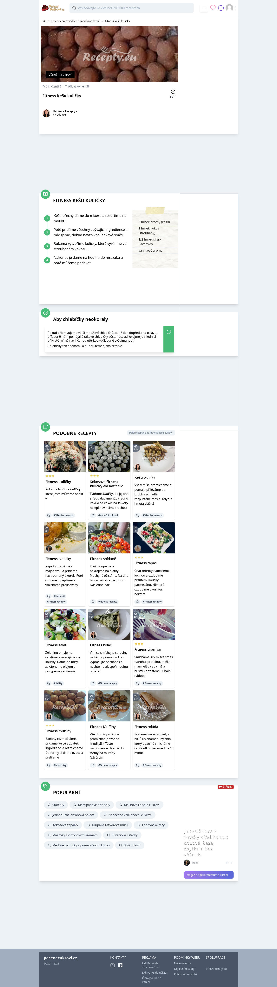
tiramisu (147, 649)
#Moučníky (60, 765)
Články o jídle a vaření (151, 980)
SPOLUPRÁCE (215, 957)
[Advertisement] (209, 74)
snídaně (103, 558)
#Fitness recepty (56, 601)
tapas (145, 563)
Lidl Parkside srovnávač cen (151, 965)
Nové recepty (182, 963)
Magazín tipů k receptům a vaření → (209, 875)
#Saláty (58, 683)
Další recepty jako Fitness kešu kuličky (150, 432)
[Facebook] (120, 965)
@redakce (59, 114)
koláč (101, 645)
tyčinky (144, 477)
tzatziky (58, 558)
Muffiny (103, 726)
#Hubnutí (59, 596)
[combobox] (131, 8)
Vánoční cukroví (60, 74)
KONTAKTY (118, 957)
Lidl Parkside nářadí (154, 972)
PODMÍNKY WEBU (187, 957)
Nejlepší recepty (184, 969)
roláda (146, 726)
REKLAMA (149, 957)
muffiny (58, 731)
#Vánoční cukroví (63, 515)
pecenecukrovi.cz (60, 957)
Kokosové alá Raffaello (106, 483)
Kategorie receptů (185, 974)
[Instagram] (112, 965)
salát (55, 645)
